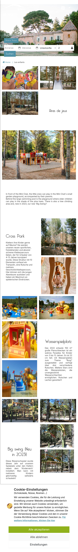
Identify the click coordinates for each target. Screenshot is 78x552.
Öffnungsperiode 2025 (39, 3)
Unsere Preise (11, 40)
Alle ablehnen (39, 537)
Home (7, 62)
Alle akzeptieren (39, 529)
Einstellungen (39, 544)
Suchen (10, 53)
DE (71, 5)
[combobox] (48, 48)
